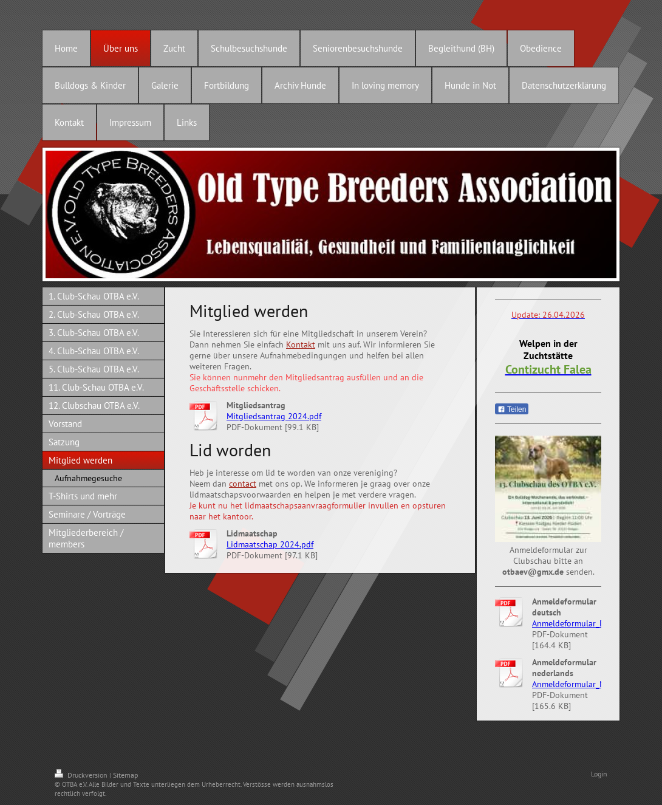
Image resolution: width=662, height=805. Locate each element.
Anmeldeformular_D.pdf (575, 623)
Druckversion (82, 774)
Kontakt (300, 344)
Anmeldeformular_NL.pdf (577, 684)
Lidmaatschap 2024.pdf (270, 544)
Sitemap (125, 774)
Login (599, 773)
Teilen (511, 409)
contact (242, 483)
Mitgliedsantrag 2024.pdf (274, 416)
